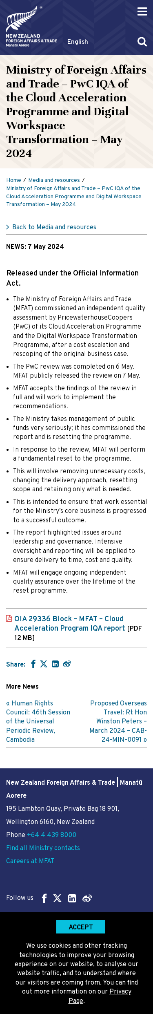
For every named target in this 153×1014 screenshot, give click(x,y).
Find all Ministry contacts (43, 848)
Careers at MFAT (30, 861)
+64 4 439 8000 (51, 835)
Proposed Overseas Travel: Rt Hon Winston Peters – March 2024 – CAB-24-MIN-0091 (118, 722)
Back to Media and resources (54, 228)
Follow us (49, 898)
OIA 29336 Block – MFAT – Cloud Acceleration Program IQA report (78, 628)
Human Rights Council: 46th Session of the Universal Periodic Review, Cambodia (38, 722)
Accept (81, 928)
